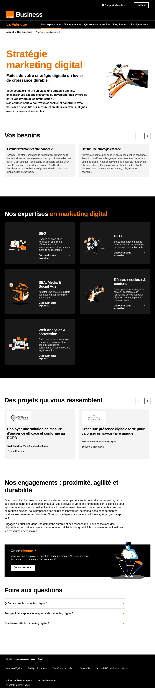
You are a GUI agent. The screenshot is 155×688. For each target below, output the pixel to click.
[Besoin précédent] (138, 136)
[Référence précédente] (138, 411)
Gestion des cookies (47, 680)
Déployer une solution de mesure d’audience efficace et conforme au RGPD (38, 446)
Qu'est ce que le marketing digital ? (65, 618)
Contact (141, 5)
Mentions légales (14, 668)
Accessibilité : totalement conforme (112, 668)
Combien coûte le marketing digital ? (65, 638)
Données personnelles (63, 668)
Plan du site (84, 668)
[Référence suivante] (147, 411)
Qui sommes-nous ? (97, 24)
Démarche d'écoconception (19, 680)
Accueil (10, 32)
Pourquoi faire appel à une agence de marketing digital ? (65, 628)
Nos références (72, 24)
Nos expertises (51, 24)
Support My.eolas (113, 5)
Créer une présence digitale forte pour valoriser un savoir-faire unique (114, 444)
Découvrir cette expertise (55, 267)
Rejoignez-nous (140, 24)
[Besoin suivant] (147, 136)
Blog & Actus (120, 24)
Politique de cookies (37, 668)
